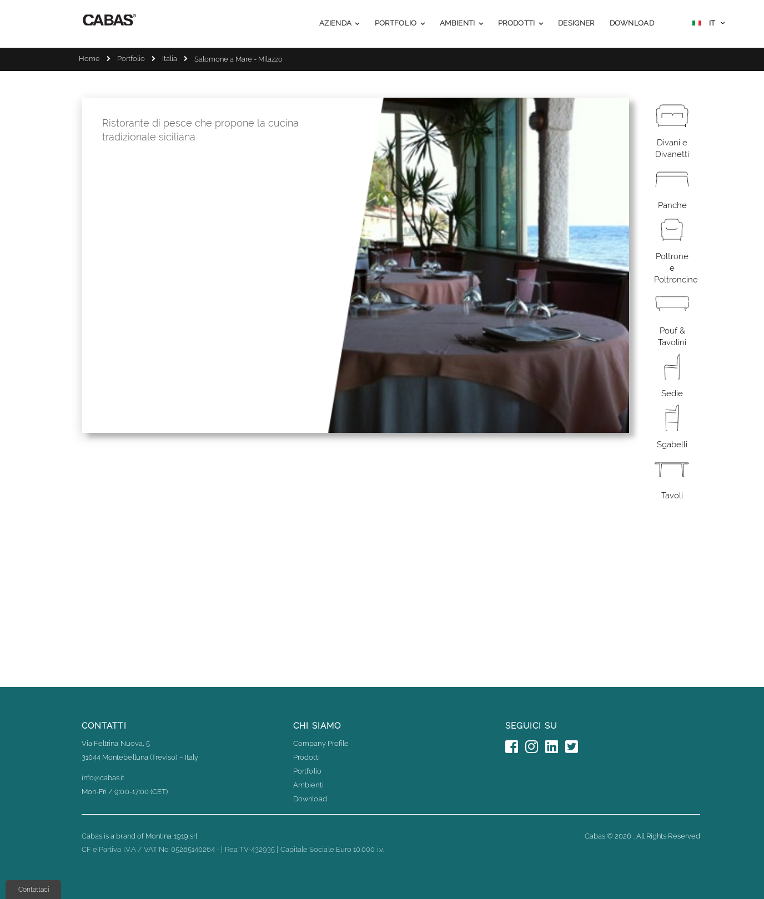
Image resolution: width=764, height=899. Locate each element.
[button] (708, 25)
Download (310, 799)
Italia (169, 58)
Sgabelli (672, 445)
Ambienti (308, 785)
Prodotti (306, 757)
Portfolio (131, 58)
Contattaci (33, 889)
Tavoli (672, 496)
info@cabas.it (103, 778)
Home (89, 58)
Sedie (672, 393)
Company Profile (321, 743)
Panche (672, 205)
